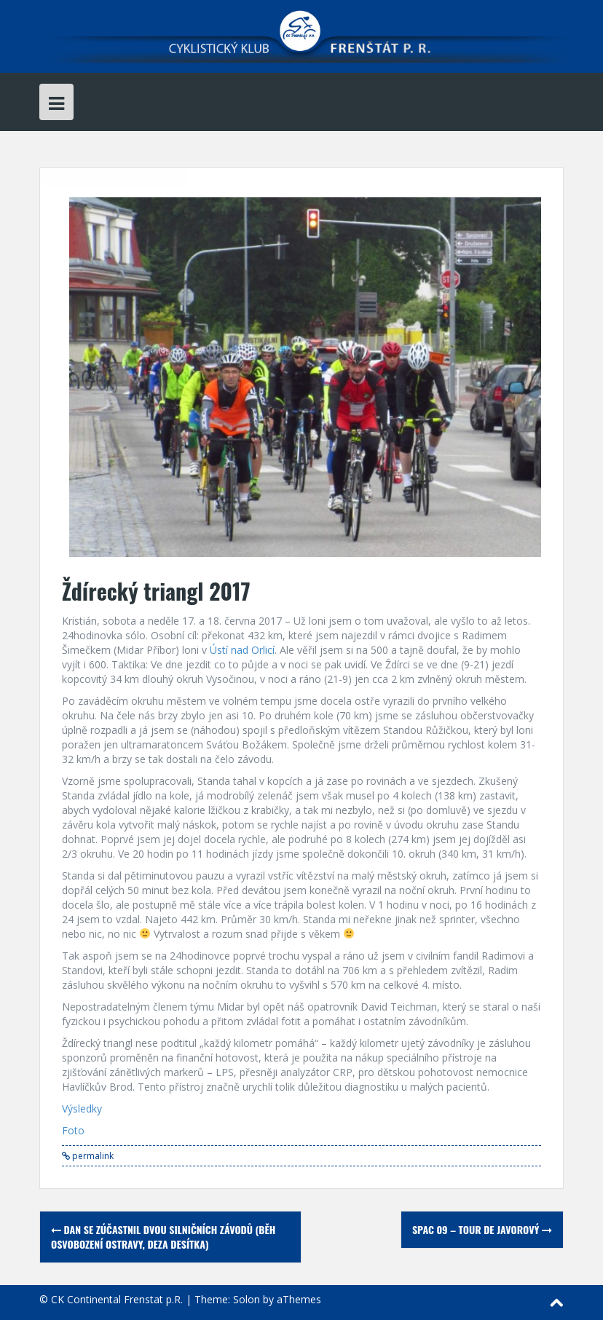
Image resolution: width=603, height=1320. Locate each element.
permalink (92, 1156)
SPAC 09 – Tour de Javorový (482, 1229)
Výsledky (82, 1108)
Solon (246, 1299)
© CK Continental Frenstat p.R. (111, 1299)
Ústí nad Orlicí (242, 650)
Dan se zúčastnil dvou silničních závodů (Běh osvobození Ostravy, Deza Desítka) (163, 1237)
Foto (73, 1130)
